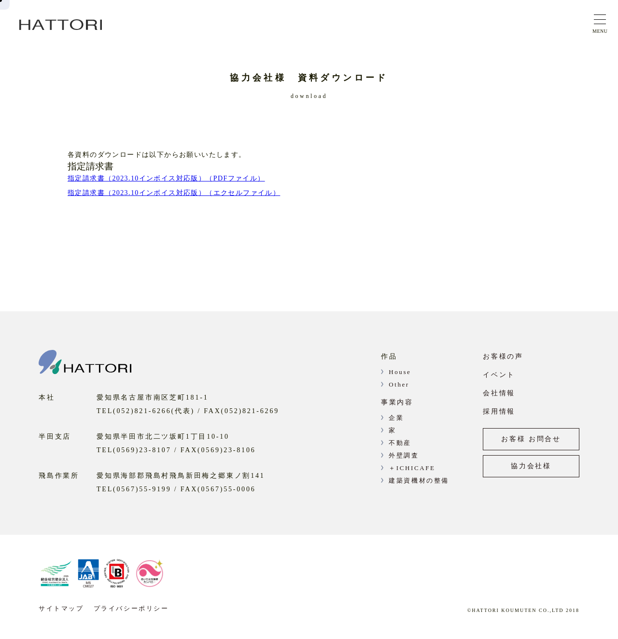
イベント (499, 374)
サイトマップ (61, 608)
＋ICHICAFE (412, 468)
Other (399, 384)
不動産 (400, 442)
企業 (396, 417)
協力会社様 (531, 466)
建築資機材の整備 (419, 480)
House (400, 371)
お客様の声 (503, 356)
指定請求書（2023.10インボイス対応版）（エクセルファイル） (174, 192)
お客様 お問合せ (531, 439)
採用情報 (499, 411)
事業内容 (397, 402)
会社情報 (499, 393)
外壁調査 (404, 455)
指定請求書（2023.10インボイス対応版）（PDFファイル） (166, 178)
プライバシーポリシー (131, 608)
